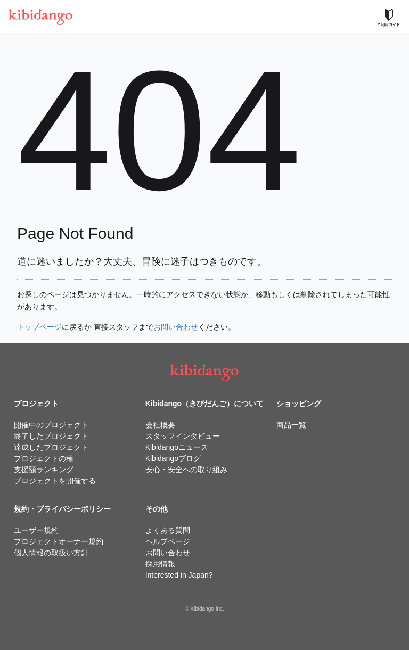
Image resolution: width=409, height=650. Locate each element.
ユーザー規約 (36, 530)
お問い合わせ (175, 327)
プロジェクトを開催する (55, 480)
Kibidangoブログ (173, 458)
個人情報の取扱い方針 (51, 552)
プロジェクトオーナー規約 (58, 541)
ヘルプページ (167, 541)
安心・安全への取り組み (186, 469)
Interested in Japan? (179, 575)
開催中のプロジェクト (51, 425)
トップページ (39, 327)
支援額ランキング (43, 469)
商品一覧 (291, 425)
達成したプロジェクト (51, 447)
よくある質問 (167, 530)
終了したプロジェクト (51, 436)
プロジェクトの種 (43, 458)
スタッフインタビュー (182, 436)
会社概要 (160, 425)
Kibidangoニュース (176, 447)
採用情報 (160, 564)
